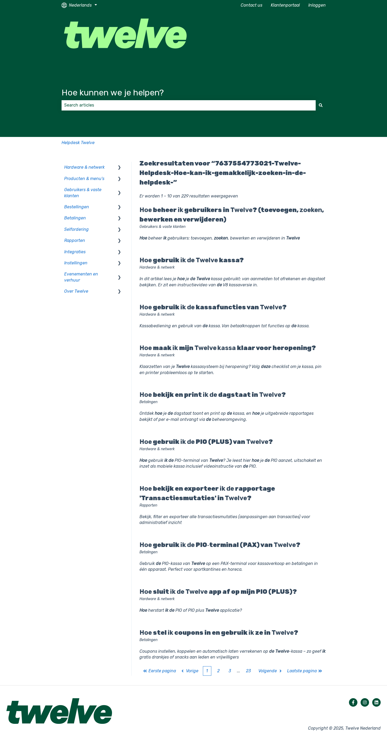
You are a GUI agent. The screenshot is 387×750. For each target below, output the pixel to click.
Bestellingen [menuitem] (76, 206)
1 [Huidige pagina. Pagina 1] (207, 670)
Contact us (251, 5)
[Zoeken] (321, 105)
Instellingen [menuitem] (75, 262)
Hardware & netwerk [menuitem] (84, 167)
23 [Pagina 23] (248, 670)
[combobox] (189, 105)
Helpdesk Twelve (78, 142)
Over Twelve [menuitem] (76, 291)
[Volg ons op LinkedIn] (376, 702)
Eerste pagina (159, 670)
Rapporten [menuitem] (74, 240)
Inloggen (317, 5)
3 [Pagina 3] (230, 670)
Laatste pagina (305, 670)
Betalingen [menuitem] (75, 217)
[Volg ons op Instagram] (365, 702)
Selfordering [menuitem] (76, 229)
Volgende (270, 670)
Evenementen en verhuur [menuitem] (81, 277)
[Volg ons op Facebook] (353, 702)
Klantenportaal (285, 5)
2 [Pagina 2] (218, 670)
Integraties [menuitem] (75, 251)
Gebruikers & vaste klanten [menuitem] (82, 192)
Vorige (189, 670)
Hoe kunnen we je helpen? (113, 93)
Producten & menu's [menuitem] (84, 178)
